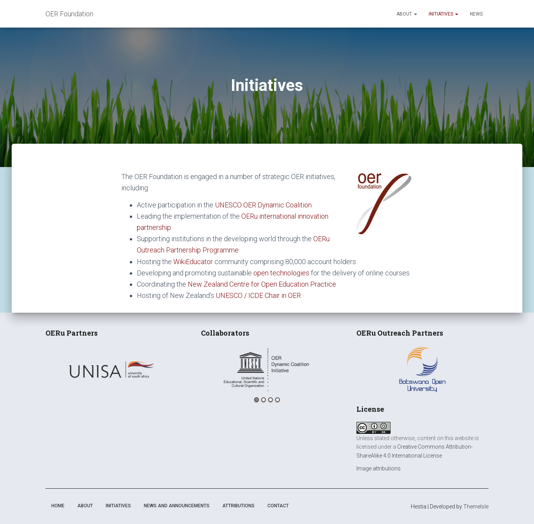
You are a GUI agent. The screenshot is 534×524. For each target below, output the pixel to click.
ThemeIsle (476, 506)
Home (58, 505)
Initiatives (443, 14)
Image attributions (378, 468)
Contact (278, 505)
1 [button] (256, 399)
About (406, 14)
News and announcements (176, 505)
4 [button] (277, 399)
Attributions (238, 505)
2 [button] (263, 399)
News (476, 14)
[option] (111, 369)
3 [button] (270, 399)
